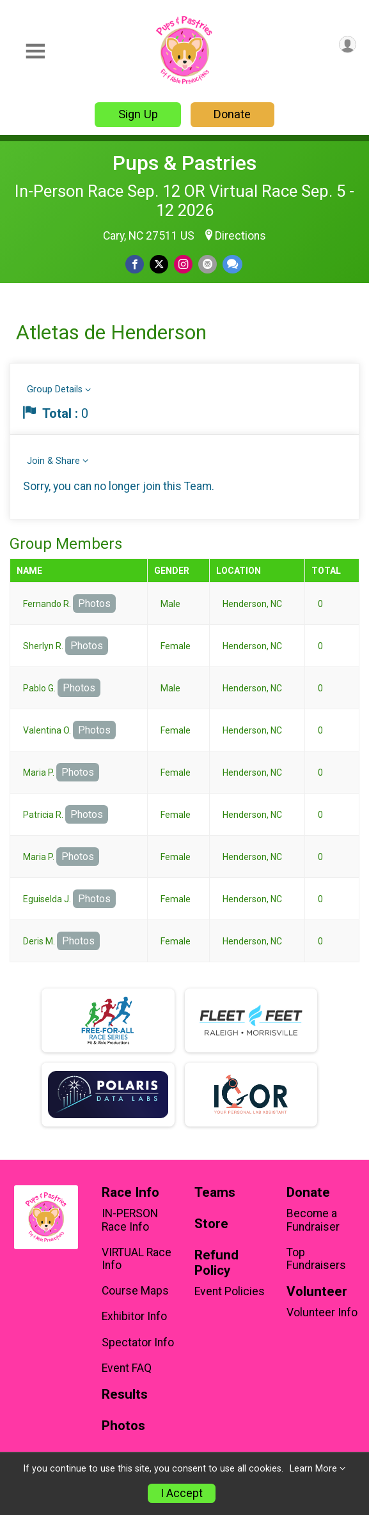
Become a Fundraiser (313, 1220)
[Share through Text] (232, 264)
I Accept (182, 1493)
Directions (240, 235)
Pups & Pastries (184, 163)
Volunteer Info (322, 1312)
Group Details (54, 389)
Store (211, 1224)
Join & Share (53, 461)
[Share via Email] (207, 264)
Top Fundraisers (316, 1259)
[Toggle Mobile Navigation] (35, 51)
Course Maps (135, 1290)
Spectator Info (138, 1342)
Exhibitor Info (134, 1316)
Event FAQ (127, 1368)
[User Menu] (347, 44)
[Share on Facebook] (134, 264)
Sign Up (138, 114)
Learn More (313, 1468)
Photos (94, 603)
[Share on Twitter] (159, 264)
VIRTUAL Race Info (136, 1259)
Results (125, 1394)
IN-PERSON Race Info (130, 1220)
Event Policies (229, 1291)
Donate (232, 114)
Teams (214, 1192)
